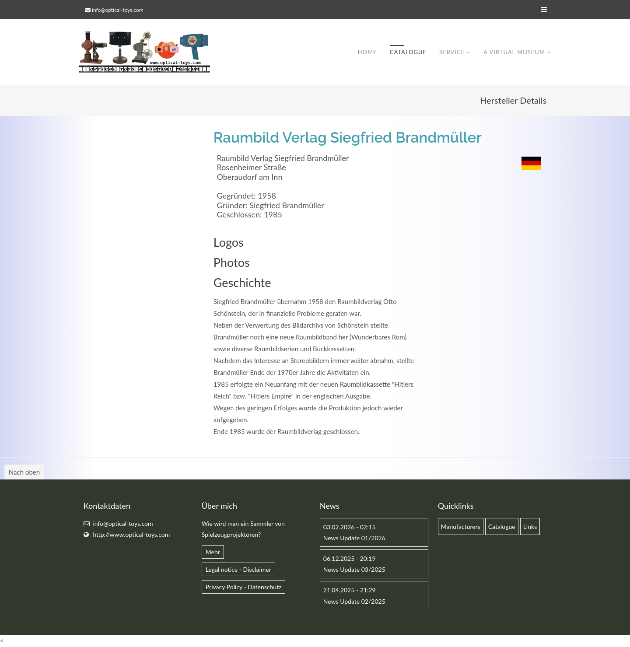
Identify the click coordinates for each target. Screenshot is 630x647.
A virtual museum (514, 52)
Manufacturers (460, 526)
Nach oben (24, 472)
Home (367, 52)
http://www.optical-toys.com (131, 534)
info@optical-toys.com (117, 10)
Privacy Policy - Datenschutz (244, 587)
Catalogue (408, 52)
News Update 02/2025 (354, 601)
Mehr (213, 552)
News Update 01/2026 (354, 538)
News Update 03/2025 (354, 569)
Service (452, 52)
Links (530, 526)
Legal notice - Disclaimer (238, 569)
